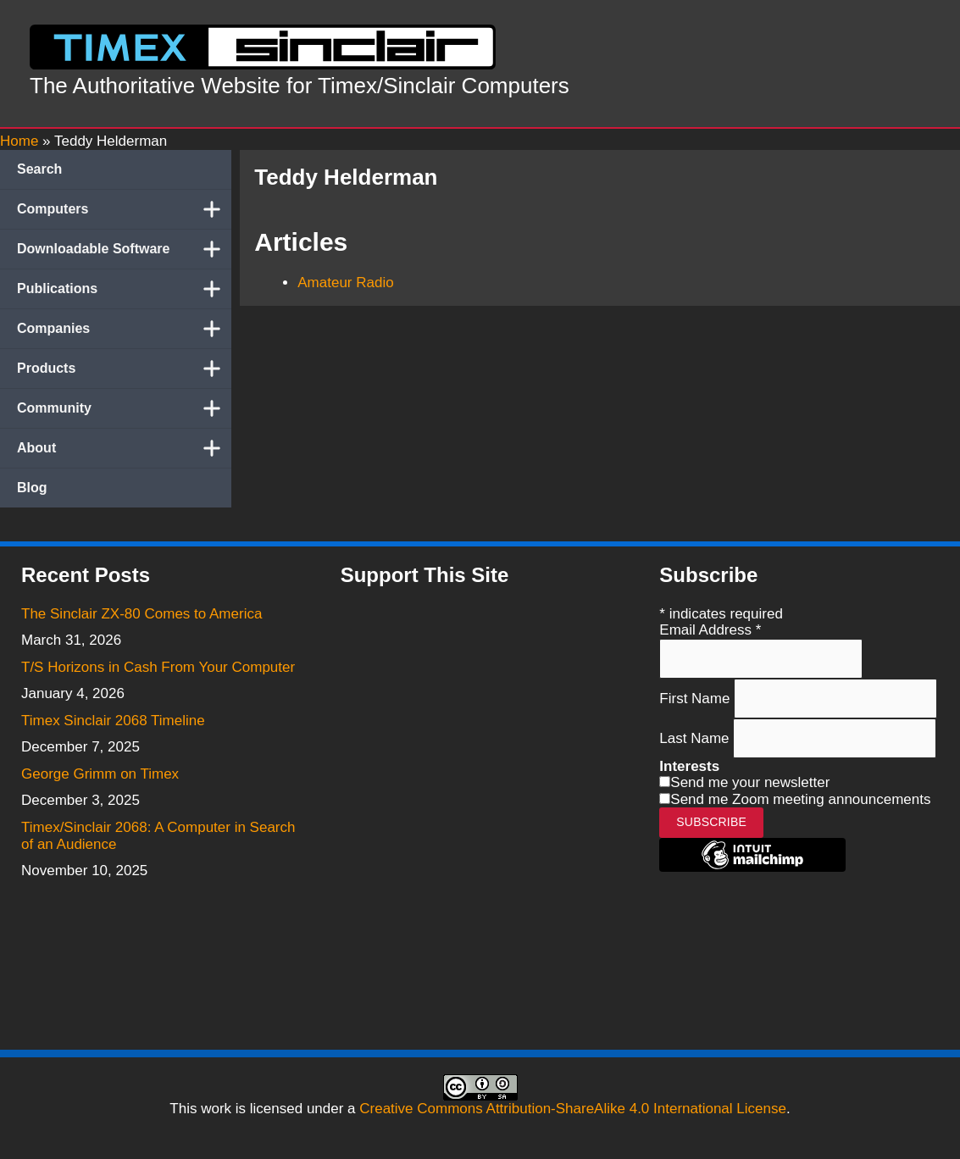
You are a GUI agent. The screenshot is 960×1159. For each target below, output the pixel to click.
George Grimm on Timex (100, 774)
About (124, 448)
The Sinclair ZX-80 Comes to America (141, 614)
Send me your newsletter (750, 782)
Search (39, 169)
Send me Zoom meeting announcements (800, 799)
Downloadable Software (124, 249)
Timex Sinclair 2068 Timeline (113, 721)
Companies (124, 328)
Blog (32, 487)
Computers (124, 209)
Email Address (710, 630)
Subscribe (711, 822)
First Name (696, 698)
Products (124, 368)
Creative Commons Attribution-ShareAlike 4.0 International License (572, 1109)
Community (124, 408)
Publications (124, 288)
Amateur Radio (345, 282)
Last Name (696, 738)
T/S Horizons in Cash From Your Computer (158, 667)
